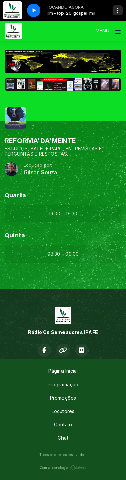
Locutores (63, 411)
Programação (63, 384)
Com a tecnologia (63, 467)
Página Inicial (63, 371)
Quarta (15, 195)
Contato (63, 424)
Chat (63, 438)
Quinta (15, 235)
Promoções (63, 398)
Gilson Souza (40, 172)
